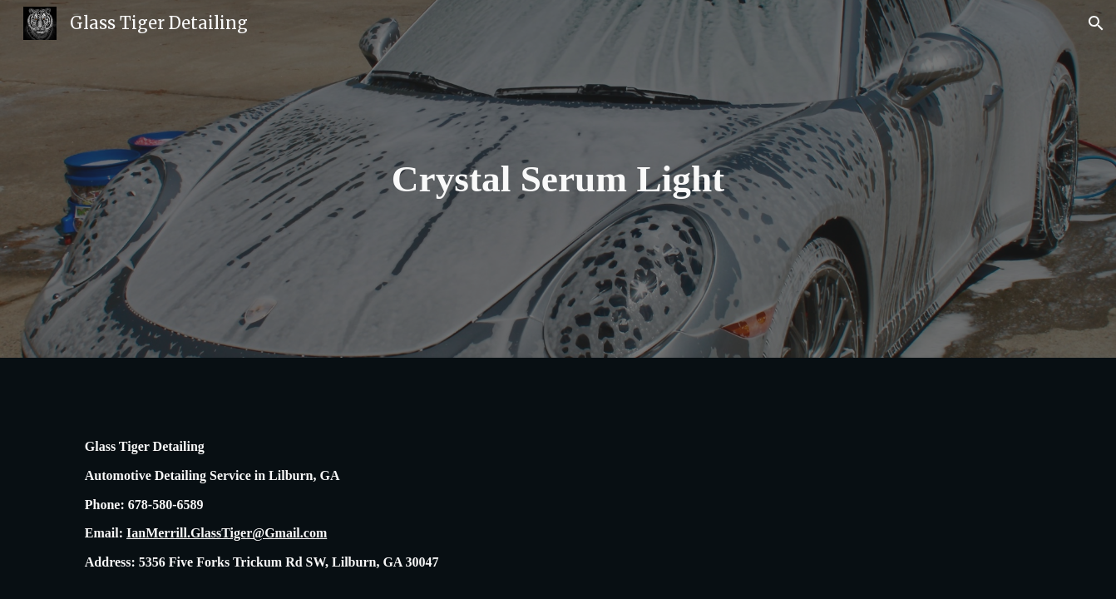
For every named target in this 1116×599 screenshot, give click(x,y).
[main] (558, 179)
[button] (1096, 23)
